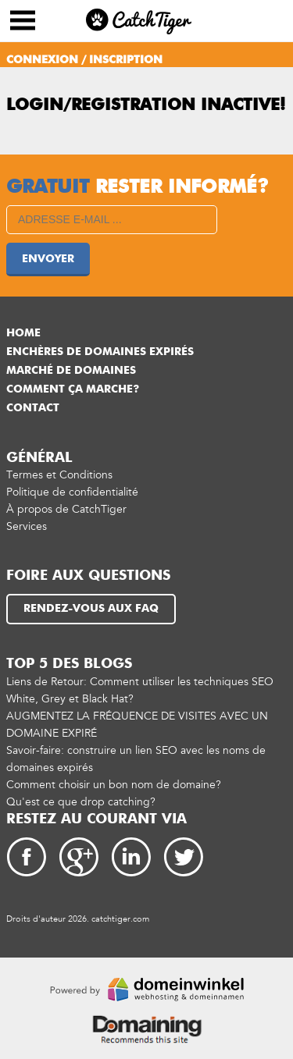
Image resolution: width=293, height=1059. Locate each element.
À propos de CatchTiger (66, 509)
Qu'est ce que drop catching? (80, 801)
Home (23, 333)
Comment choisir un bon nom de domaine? (113, 784)
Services (26, 526)
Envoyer (48, 259)
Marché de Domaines (71, 370)
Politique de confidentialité (72, 492)
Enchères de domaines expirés (100, 351)
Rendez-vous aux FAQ (91, 608)
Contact (32, 408)
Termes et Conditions (59, 475)
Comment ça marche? (72, 389)
